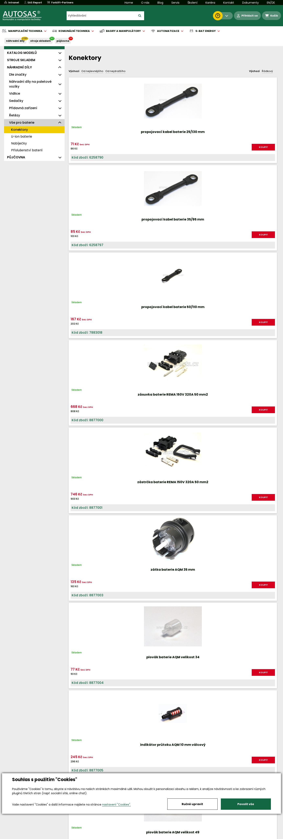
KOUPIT (105, 147)
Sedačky (16, 100)
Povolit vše (245, 804)
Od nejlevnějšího (92, 71)
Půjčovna (149, 836)
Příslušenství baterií (27, 150)
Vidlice (14, 93)
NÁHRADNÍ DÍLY (15, 41)
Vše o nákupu (34, 836)
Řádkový (267, 71)
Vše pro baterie (21, 122)
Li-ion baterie (21, 136)
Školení (192, 3)
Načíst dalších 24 (171, 624)
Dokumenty (250, 3)
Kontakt (228, 3)
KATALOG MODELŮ (22, 52)
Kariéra (210, 3)
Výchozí (74, 71)
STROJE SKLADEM (40, 41)
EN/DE (271, 3)
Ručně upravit (192, 804)
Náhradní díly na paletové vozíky (30, 84)
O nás (145, 3)
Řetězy (14, 115)
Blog (160, 3)
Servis (175, 3)
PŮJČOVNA (63, 41)
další (269, 609)
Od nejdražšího (115, 71)
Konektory (19, 129)
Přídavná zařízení (23, 108)
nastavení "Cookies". (116, 804)
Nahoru (75, 605)
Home (129, 3)
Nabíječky (19, 143)
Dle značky (17, 74)
